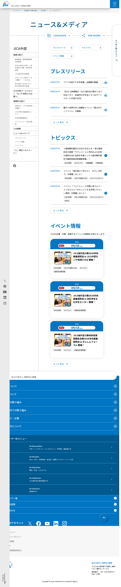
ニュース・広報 (10, 418)
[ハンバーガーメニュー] (114, 3)
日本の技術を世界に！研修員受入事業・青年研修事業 (23, 67)
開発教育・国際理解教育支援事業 (23, 60)
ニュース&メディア (21, 133)
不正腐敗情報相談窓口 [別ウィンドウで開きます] (12, 550)
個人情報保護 (8, 541)
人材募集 (17, 128)
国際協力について (11, 426)
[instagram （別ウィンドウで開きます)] (64, 523)
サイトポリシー (9, 532)
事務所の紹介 (19, 101)
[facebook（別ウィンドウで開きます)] (5, 286)
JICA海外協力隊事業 (22, 74)
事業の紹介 (18, 54)
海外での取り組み (12, 402)
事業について (9, 394)
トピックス (19, 145)
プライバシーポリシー (12, 536)
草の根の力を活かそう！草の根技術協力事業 (23, 85)
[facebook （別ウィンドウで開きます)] (38, 523)
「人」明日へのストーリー (22, 151)
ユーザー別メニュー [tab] (14, 438)
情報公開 (6, 545)
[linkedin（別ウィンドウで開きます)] (5, 297)
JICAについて (9, 386)
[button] (58, 35)
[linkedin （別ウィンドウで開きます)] (55, 523)
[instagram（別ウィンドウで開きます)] (5, 303)
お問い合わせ (8, 510)
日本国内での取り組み (14, 410)
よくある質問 (8, 504)
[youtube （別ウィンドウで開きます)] (47, 523)
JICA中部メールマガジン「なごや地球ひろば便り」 (22, 93)
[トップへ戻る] (103, 517)
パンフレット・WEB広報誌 (23, 122)
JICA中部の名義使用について (23, 113)
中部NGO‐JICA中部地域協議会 (23, 107)
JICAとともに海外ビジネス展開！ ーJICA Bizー (23, 78)
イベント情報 (19, 142)
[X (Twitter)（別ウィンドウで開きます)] (5, 281)
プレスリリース (20, 138)
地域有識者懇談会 (21, 118)
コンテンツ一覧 (10, 498)
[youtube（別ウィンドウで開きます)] (5, 292)
